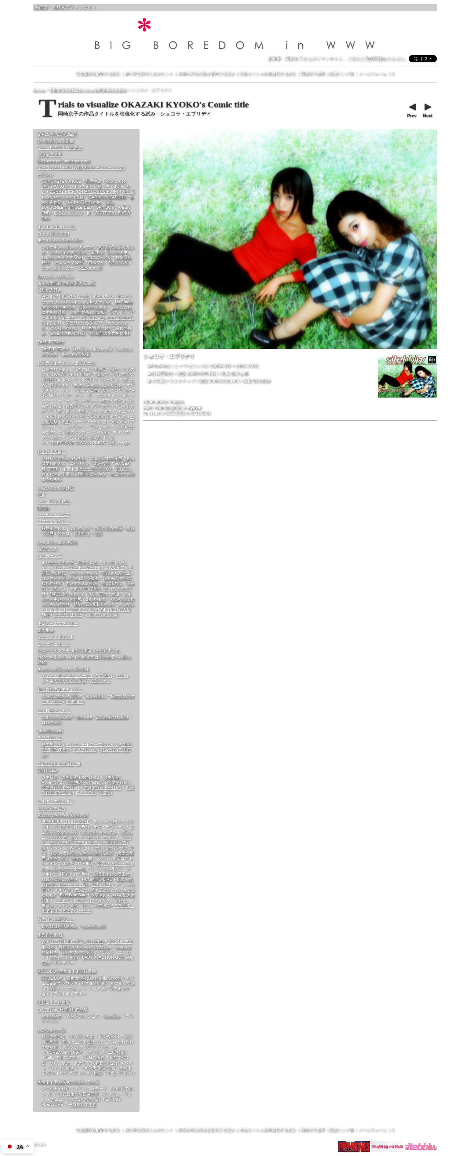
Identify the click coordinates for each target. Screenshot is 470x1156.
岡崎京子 (61, 7)
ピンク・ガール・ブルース (95, 837)
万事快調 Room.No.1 (81, 777)
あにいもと (96, 599)
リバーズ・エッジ (53, 643)
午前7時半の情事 (85, 588)
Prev (411, 109)
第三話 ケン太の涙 (82, 323)
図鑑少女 (96, 262)
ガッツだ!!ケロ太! (53, 233)
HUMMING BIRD (97, 879)
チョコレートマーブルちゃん (92, 744)
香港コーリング (93, 307)
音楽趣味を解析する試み (98, 74)
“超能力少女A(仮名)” (68, 333)
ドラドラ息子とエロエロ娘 (87, 469)
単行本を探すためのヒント (149, 74)
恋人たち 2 (84, 890)
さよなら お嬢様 (69, 262)
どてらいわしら (64, 328)
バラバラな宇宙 (108, 528)
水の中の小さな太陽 (68, 680)
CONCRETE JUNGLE (61, 181)
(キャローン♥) (50, 731)
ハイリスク (51, 1016)
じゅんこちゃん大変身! (62, 257)
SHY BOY (105, 207)
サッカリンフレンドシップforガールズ (76, 302)
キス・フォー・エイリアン (98, 385)
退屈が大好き (49, 290)
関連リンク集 (342, 74)
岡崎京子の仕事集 (53, 1002)
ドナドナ (62, 900)
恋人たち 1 (101, 884)
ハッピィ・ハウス (53, 514)
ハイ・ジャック (84, 573)
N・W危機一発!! (96, 328)
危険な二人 (47, 548)
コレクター (51, 722)
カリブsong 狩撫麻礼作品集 (62, 1009)
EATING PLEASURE (107, 197)
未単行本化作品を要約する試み (206, 74)
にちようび (84, 900)
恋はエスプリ (99, 257)
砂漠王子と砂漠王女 (111, 874)
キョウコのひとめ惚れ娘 (81, 167)
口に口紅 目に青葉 (66, 941)
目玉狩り (82, 533)
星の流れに (112, 583)
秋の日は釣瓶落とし (55, 919)
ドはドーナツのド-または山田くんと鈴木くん (78, 650)
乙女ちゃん (100, 680)
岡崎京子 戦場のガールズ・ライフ (68, 1082)
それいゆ (84, 717)
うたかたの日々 (51, 808)
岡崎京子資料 (313, 74)
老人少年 (102, 463)
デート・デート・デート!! (77, 567)
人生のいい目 (90, 268)
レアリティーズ (51, 1030)
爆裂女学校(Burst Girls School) (94, 978)
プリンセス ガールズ (68, 252)
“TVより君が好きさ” (84, 202)
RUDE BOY (51, 978)
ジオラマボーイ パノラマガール (66, 363)
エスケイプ (114, 567)
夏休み (97, 252)
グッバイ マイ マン (99, 832)
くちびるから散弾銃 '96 (58, 763)
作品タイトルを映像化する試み (267, 74)
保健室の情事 (49, 154)
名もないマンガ (68, 213)
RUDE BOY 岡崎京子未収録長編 (66, 971)
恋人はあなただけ (112, 717)
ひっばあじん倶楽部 (55, 141)
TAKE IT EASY (50, 342)
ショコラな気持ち (53, 501)
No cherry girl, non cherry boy (63, 161)
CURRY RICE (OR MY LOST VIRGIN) (84, 191)
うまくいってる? (56, 717)
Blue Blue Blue (73, 895)
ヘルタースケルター (55, 801)
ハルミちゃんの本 (102, 614)
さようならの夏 (76, 354)
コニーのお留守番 (106, 458)
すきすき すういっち (56, 226)
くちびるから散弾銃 (55, 488)
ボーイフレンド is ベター (60, 240)
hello (50, 1057)
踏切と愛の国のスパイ (94, 604)
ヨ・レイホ (117, 252)
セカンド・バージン (55, 276)
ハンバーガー (94, 926)
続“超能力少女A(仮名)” (110, 333)
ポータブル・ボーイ (111, 296)
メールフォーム (372, 74)
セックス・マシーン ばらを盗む (70, 578)
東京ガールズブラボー (57, 623)
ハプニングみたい (53, 521)
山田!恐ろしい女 (73, 296)
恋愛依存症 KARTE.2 (103, 787)
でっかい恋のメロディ (61, 696)
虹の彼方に (96, 696)
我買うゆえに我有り (59, 879)
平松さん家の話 (116, 573)
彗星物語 (93, 181)
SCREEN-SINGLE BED (71, 207)
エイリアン (80, 463)
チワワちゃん (49, 737)
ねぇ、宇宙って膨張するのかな (78, 474)
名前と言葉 (118, 262)
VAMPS (105, 675)
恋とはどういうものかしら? (62, 815)
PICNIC (48, 296)
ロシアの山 (86, 792)
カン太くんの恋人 (82, 583)
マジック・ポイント (55, 636)
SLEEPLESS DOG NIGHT (65, 821)
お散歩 (106, 792)
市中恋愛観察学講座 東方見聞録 (66, 283)
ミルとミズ (80, 528)
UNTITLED (47, 770)
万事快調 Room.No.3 (85, 782)
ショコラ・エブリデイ (57, 542)
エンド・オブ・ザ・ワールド (63, 669)
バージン (45, 174)
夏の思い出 (51, 744)
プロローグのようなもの (63, 458)
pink (41, 494)
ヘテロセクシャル (53, 710)
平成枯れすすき (82, 1104)
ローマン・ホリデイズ (92, 349)
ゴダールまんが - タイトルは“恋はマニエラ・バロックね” (84, 659)
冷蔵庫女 (98, 895)
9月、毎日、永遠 (103, 594)
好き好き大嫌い (51, 451)
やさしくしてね (64, 957)
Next (427, 109)
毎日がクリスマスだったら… (85, 947)
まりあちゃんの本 (57, 562)
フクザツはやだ (68, 614)
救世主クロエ (53, 528)
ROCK (43, 508)
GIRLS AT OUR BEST (57, 134)
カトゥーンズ (49, 555)
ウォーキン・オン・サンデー (67, 247)
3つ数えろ (75, 701)
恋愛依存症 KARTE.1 (60, 787)
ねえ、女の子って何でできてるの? (82, 853)
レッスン (112, 1016)
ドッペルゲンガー (57, 268)
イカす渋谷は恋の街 (88, 312)
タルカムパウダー (78, 952)
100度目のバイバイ (67, 594)
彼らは (64, 533)
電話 (98, 533)
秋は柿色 (95, 941)
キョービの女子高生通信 (59, 147)
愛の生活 (45, 630)
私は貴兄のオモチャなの (59, 689)
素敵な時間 (82, 858)
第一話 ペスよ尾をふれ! (83, 317)
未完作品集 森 (50, 935)
